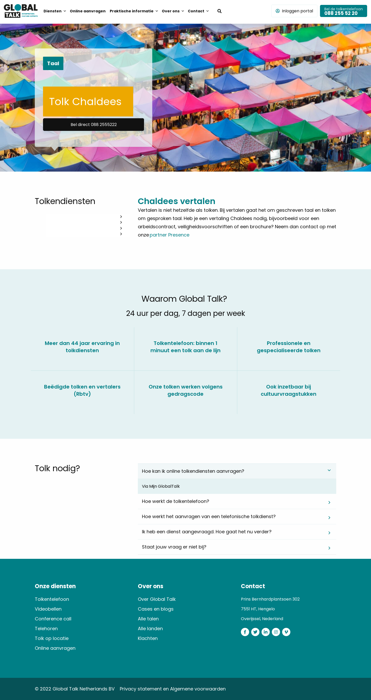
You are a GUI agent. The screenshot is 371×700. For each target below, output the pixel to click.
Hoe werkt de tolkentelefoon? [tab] (175, 501)
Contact (196, 11)
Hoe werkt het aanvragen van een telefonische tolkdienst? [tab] (209, 516)
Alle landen (150, 628)
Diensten (53, 11)
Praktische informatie (132, 11)
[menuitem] (54, 10)
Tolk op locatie (52, 638)
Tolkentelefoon (52, 599)
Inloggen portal (294, 11)
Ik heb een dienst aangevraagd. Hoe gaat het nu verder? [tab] (207, 531)
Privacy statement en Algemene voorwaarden (173, 689)
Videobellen (48, 609)
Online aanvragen (88, 11)
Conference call (53, 618)
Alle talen (148, 618)
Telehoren (46, 628)
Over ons (171, 11)
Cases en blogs (156, 609)
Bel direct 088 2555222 (94, 125)
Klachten (148, 638)
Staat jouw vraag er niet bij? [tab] (174, 547)
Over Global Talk (157, 599)
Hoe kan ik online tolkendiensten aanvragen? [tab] (193, 471)
